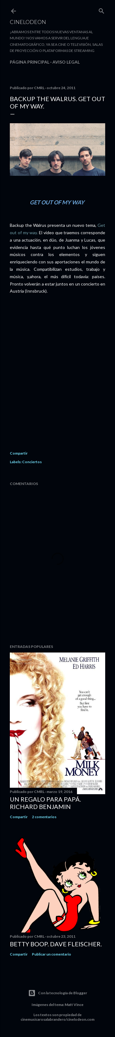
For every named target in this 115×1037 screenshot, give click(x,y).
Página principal (29, 62)
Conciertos (32, 461)
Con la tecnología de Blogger (57, 993)
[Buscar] (101, 10)
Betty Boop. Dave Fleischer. (56, 944)
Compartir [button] (19, 453)
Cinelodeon (28, 21)
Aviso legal (66, 62)
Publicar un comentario (51, 954)
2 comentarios (44, 816)
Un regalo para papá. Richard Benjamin (45, 802)
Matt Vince (74, 1004)
